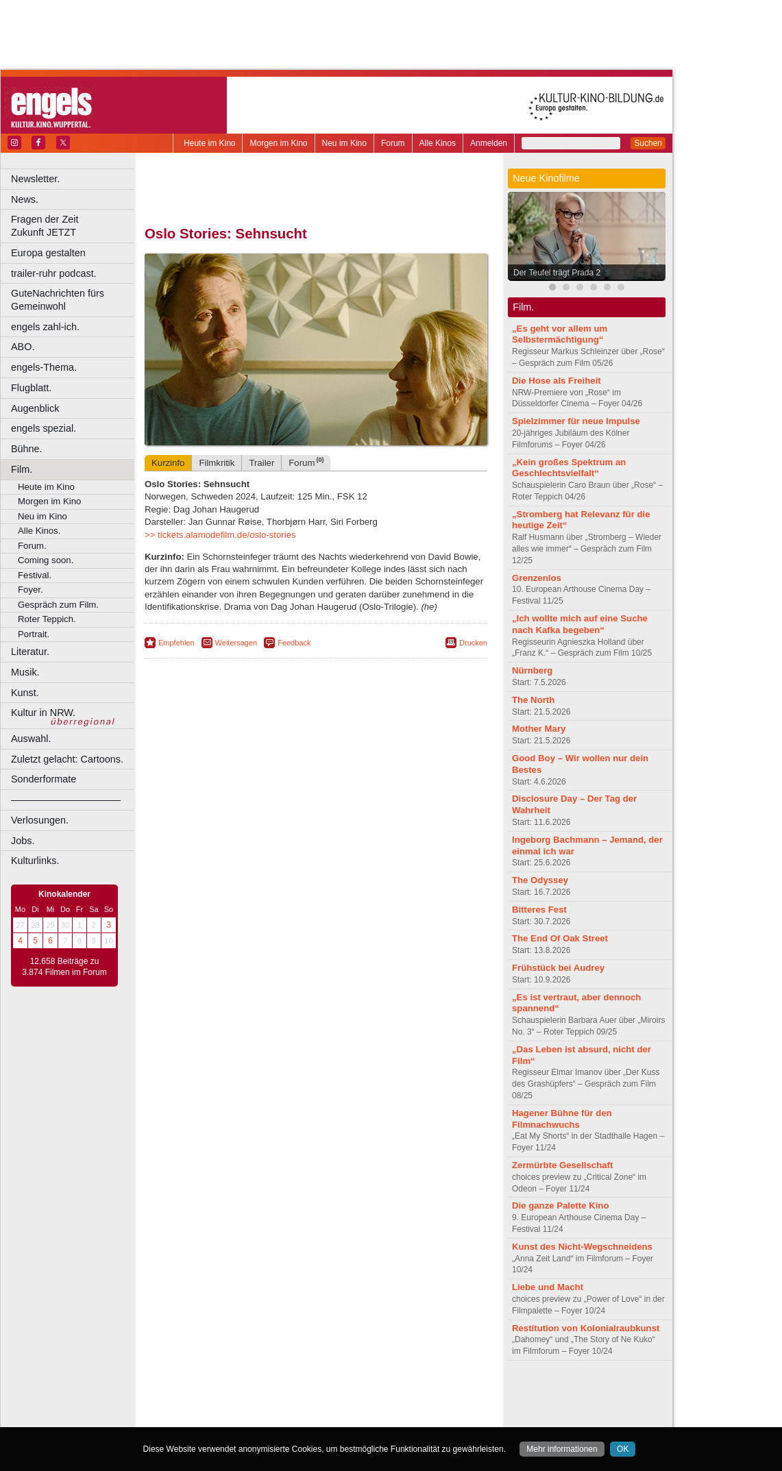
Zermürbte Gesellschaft (562, 1165)
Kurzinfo (167, 463)
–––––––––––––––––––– (66, 799)
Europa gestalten (48, 252)
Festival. (34, 575)
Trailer (261, 463)
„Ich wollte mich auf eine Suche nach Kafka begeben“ (580, 624)
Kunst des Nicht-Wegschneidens (582, 1246)
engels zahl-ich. (45, 326)
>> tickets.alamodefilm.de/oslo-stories (220, 535)
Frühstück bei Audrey (558, 968)
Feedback (294, 643)
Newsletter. (35, 178)
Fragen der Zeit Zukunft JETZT (74, 226)
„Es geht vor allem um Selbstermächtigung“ (559, 334)
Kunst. (25, 692)
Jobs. (22, 840)
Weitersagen (236, 643)
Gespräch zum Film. (58, 604)
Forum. (32, 546)
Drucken (473, 643)
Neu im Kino (344, 143)
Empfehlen (176, 643)
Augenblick (35, 408)
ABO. (22, 346)
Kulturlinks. (35, 860)
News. (24, 199)
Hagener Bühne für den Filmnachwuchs (562, 1119)
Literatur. (30, 651)
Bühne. (26, 448)
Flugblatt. (31, 387)
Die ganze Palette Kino (560, 1205)
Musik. (25, 672)
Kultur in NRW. (43, 712)
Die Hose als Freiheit (556, 380)
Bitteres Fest (539, 909)
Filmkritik (216, 463)
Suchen (648, 143)
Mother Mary (538, 729)
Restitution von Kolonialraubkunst (585, 1328)
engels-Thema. (44, 367)
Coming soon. (45, 560)
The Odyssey (540, 880)
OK (622, 1449)
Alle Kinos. (39, 531)
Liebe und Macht (547, 1287)
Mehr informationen (561, 1449)
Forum (393, 143)
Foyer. (30, 589)
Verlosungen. (40, 820)
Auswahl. (31, 738)
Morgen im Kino (278, 143)
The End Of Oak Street (560, 938)
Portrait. (33, 634)
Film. (21, 469)
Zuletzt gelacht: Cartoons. (67, 759)
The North (533, 700)
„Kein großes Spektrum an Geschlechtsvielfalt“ (569, 468)
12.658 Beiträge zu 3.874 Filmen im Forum (64, 966)
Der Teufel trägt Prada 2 (556, 272)
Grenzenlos (536, 578)
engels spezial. (43, 428)
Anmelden (488, 143)
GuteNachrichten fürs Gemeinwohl (57, 300)
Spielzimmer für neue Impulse (576, 421)
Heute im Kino (209, 143)
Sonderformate (43, 779)
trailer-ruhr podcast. (54, 273)
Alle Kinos (437, 143)
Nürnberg (532, 670)
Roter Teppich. (47, 619)
